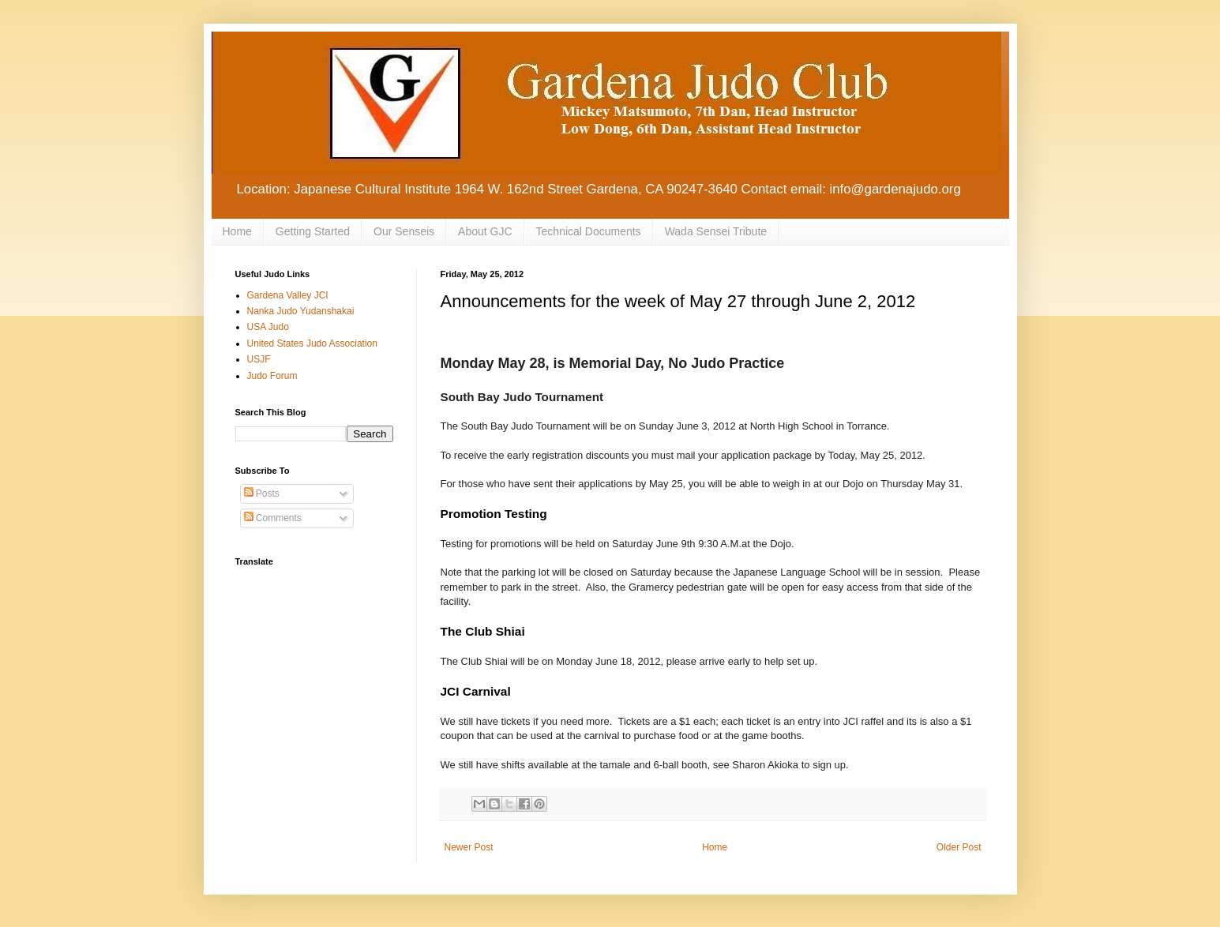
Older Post (959, 847)
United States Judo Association (312, 343)
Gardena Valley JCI (287, 295)
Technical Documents (588, 231)
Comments (273, 518)
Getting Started (313, 231)
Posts (262, 493)
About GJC (485, 231)
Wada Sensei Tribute (716, 231)
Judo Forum (272, 375)
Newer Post (469, 847)
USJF (259, 359)
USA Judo (268, 326)
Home (237, 231)
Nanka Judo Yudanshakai (301, 311)
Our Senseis (404, 231)
